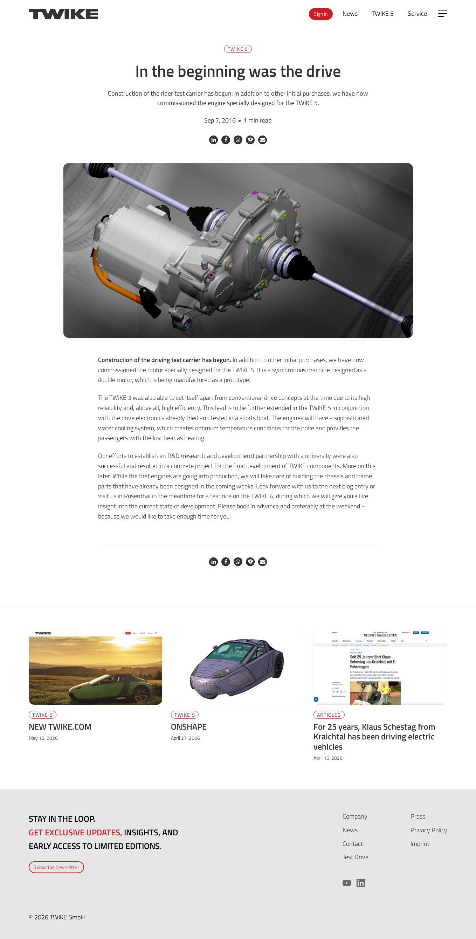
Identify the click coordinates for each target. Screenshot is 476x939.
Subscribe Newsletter (56, 867)
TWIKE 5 (238, 49)
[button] (213, 139)
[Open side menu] (442, 14)
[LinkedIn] (361, 883)
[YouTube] (347, 883)
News (350, 830)
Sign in (320, 14)
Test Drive (355, 857)
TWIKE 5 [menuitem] (383, 13)
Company (355, 816)
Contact (353, 843)
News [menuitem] (350, 13)
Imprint (420, 843)
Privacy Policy (429, 830)
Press (418, 816)
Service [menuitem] (417, 13)
